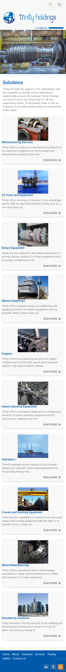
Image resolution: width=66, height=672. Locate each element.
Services (40, 654)
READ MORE (50, 160)
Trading (51, 654)
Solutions (27, 654)
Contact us (19, 658)
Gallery (6, 658)
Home (6, 654)
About (15, 654)
